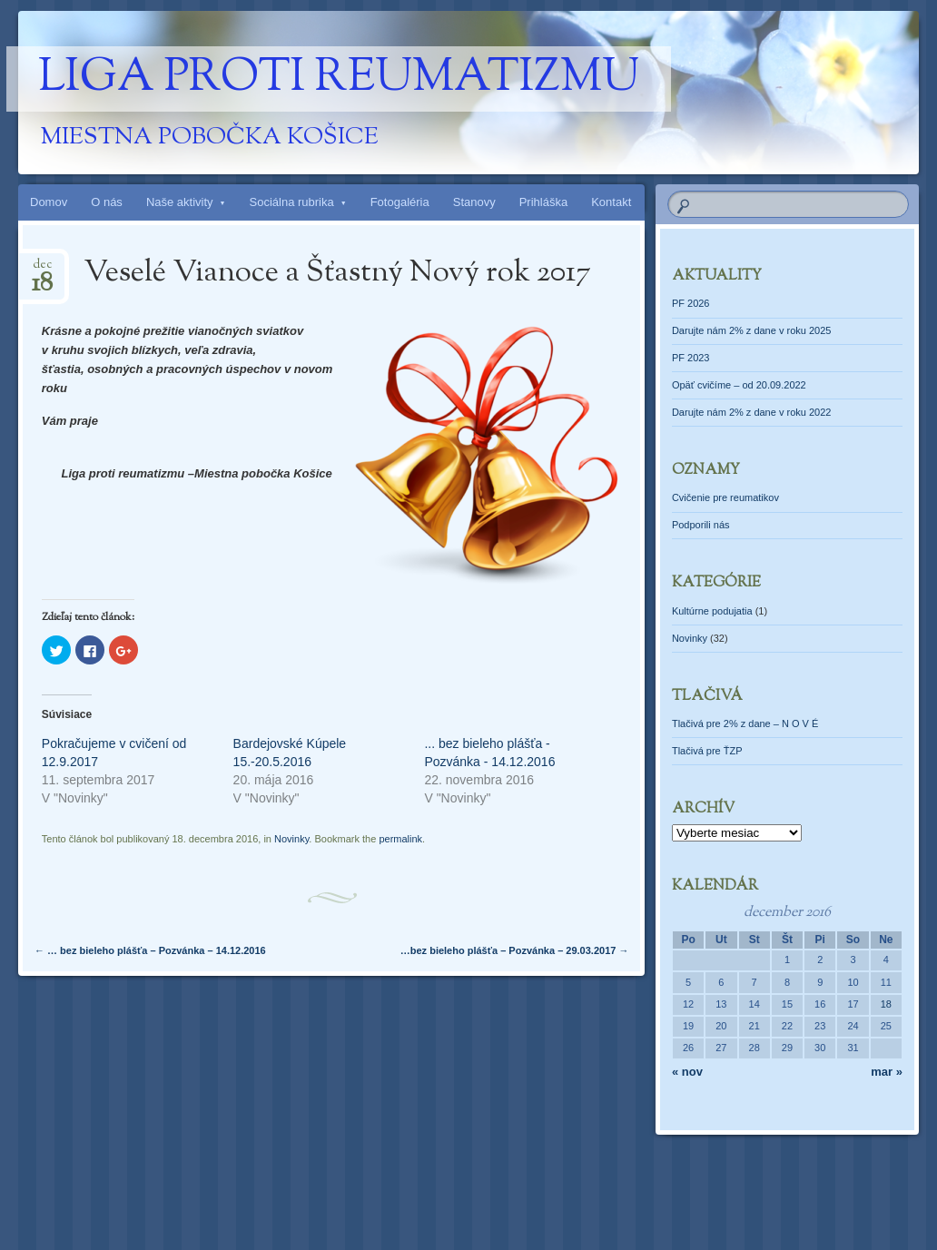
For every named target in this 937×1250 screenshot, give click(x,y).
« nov (687, 1071)
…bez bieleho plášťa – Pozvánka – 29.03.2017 (514, 950)
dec (42, 270)
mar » (886, 1071)
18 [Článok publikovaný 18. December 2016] (886, 1004)
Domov (48, 202)
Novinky (291, 838)
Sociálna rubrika (292, 202)
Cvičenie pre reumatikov (725, 497)
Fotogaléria (399, 202)
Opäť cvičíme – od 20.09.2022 (739, 384)
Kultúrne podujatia (712, 610)
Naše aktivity (179, 202)
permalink (400, 838)
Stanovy (474, 202)
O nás (107, 202)
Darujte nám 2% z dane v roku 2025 (752, 330)
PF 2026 (691, 303)
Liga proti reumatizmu (338, 79)
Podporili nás (701, 524)
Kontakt (611, 202)
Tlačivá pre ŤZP (707, 750)
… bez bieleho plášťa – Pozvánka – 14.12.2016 (150, 950)
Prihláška (543, 202)
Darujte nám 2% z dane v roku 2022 (752, 412)
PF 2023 (691, 357)
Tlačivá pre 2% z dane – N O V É (745, 723)
